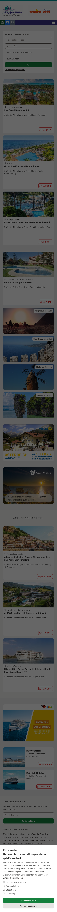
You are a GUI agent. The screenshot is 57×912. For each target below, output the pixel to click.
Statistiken (9, 890)
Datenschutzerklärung (13, 878)
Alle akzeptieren (28, 900)
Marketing (9, 893)
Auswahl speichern (28, 906)
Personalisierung (12, 886)
